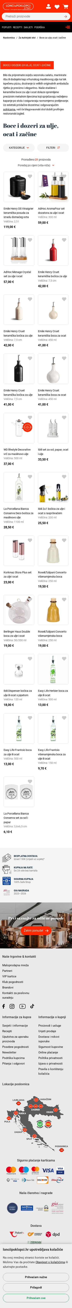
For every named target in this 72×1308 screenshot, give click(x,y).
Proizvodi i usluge (49, 1025)
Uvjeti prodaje (47, 1031)
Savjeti (28, 27)
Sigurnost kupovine (50, 1047)
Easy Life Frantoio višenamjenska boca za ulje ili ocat (52, 754)
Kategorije (17, 147)
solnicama (9, 109)
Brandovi (7, 987)
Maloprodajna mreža (15, 965)
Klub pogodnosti (12, 982)
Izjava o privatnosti (50, 1063)
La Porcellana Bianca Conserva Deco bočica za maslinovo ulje (18, 513)
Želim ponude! (33, 930)
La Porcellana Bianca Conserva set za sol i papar (16, 818)
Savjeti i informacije (15, 1025)
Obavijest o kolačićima (50, 1262)
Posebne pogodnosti (15, 1047)
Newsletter (9, 1052)
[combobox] (36, 165)
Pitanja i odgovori (13, 1063)
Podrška (39, 27)
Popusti (6, 27)
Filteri (50, 147)
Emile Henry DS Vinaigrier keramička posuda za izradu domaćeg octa (18, 213)
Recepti (17, 27)
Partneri (7, 971)
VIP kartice (9, 976)
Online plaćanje (48, 1052)
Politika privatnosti (50, 1058)
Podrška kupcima (13, 1058)
